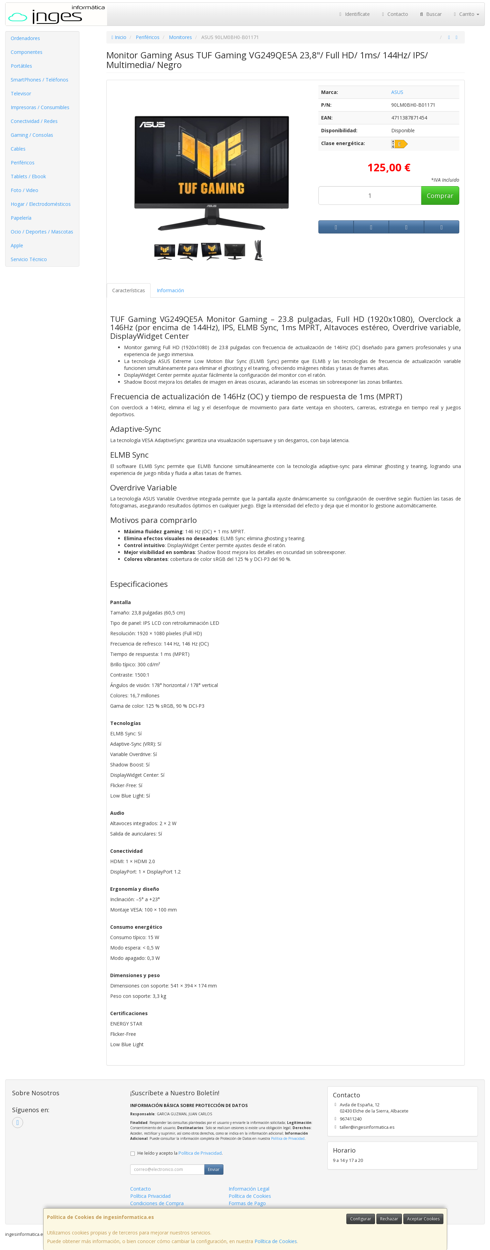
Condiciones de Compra (157, 1203)
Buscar (430, 14)
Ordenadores (25, 38)
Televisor (21, 93)
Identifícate (353, 14)
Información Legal (249, 1188)
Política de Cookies (275, 1241)
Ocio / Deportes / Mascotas (42, 231)
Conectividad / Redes (34, 121)
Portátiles (21, 66)
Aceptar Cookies (423, 1219)
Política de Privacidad (288, 1138)
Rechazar (389, 1219)
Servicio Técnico (29, 259)
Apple (17, 245)
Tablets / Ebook (28, 176)
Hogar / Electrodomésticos (41, 204)
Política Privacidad (150, 1196)
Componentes (26, 52)
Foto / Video (24, 190)
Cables (18, 148)
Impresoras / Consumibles (40, 107)
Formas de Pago (247, 1203)
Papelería (21, 217)
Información (170, 290)
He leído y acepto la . (180, 1153)
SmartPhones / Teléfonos (39, 79)
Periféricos (23, 162)
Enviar (214, 1169)
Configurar (360, 1219)
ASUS (397, 92)
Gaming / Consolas (32, 135)
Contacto (394, 14)
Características (128, 290)
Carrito (466, 14)
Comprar (440, 195)
